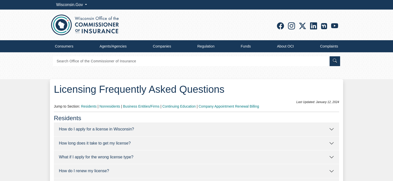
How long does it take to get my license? (95, 143)
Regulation (206, 46)
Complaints (329, 46)
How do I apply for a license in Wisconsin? (96, 129)
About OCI (285, 46)
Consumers (64, 46)
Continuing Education (179, 106)
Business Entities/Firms (141, 106)
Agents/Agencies (113, 46)
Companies (162, 46)
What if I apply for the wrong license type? (96, 157)
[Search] (191, 61)
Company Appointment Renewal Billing (229, 106)
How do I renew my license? (84, 171)
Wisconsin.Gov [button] (70, 5)
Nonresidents (110, 106)
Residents (88, 106)
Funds (246, 46)
